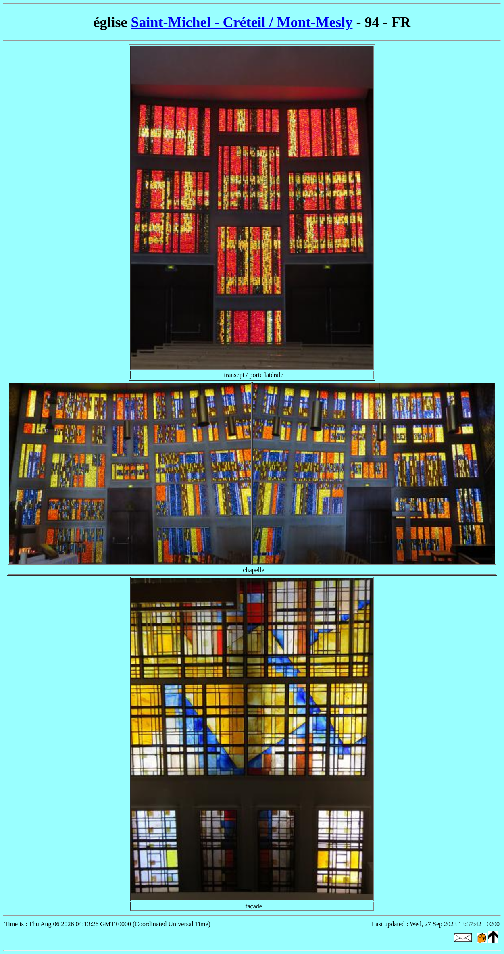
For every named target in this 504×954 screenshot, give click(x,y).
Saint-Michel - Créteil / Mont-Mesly (242, 22)
